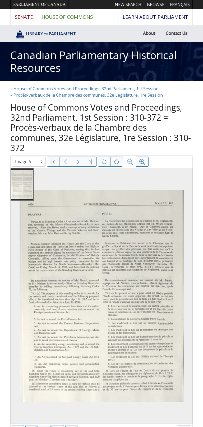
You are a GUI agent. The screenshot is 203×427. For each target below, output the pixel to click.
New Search (128, 4)
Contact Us (176, 33)
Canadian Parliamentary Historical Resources (93, 61)
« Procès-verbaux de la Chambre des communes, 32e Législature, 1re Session (86, 95)
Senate (24, 16)
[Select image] (29, 162)
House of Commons (67, 16)
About (149, 33)
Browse (155, 4)
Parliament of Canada (39, 4)
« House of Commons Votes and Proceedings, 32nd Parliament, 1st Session (84, 89)
